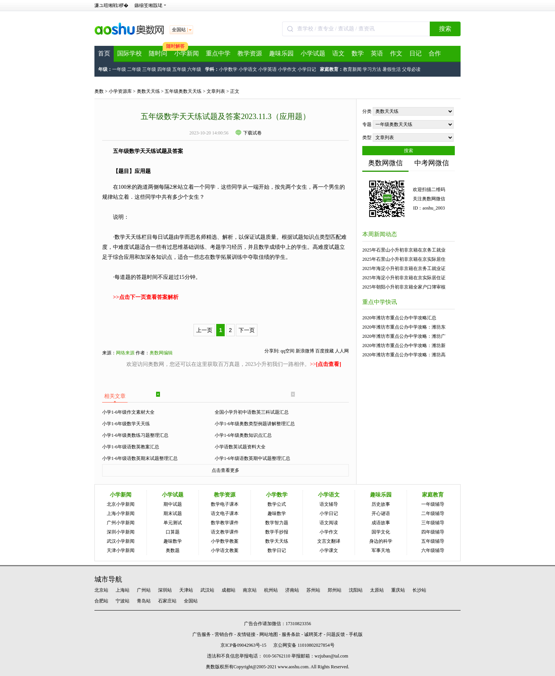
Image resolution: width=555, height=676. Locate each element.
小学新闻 (186, 53)
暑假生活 (391, 69)
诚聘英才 (313, 634)
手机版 (356, 634)
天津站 (186, 590)
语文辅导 (329, 504)
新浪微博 (305, 351)
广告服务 (201, 634)
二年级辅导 (432, 513)
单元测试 (172, 522)
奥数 (99, 91)
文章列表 (216, 91)
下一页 (247, 330)
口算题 (173, 532)
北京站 (101, 590)
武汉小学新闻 (121, 541)
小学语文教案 (225, 550)
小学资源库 (120, 91)
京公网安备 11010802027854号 (304, 645)
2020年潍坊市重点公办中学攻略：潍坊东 (404, 327)
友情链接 (246, 634)
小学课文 (329, 550)
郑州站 (334, 590)
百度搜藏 (324, 351)
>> (325, 364)
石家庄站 (167, 601)
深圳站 (165, 590)
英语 (377, 53)
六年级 (194, 69)
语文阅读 (329, 522)
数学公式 (276, 504)
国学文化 (381, 532)
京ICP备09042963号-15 (243, 645)
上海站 (123, 590)
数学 (358, 53)
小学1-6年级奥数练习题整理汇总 (135, 435)
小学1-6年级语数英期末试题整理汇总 (140, 458)
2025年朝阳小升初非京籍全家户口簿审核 (404, 287)
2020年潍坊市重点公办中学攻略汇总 (399, 317)
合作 (435, 53)
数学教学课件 (225, 522)
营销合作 (224, 634)
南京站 (250, 590)
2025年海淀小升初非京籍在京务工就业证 (404, 268)
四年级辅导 (432, 532)
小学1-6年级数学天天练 (126, 423)
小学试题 (313, 53)
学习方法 (372, 69)
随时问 (158, 53)
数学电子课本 (225, 504)
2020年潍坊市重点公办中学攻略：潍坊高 (404, 354)
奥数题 (173, 550)
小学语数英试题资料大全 (240, 447)
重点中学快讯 (379, 302)
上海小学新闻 (121, 513)
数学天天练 (276, 541)
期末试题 (172, 513)
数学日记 (276, 550)
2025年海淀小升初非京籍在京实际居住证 (404, 277)
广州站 (144, 590)
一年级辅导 (432, 504)
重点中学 (218, 53)
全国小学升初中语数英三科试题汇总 (252, 412)
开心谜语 (381, 513)
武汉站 (207, 590)
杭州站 (271, 590)
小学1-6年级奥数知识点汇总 (243, 435)
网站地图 (268, 634)
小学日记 (307, 69)
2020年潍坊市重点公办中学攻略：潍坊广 (404, 336)
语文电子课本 (225, 513)
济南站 (292, 590)
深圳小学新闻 (121, 532)
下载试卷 (248, 133)
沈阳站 (356, 590)
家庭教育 (433, 495)
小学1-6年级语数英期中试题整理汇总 (252, 458)
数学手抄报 (276, 532)
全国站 (191, 601)
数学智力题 (276, 522)
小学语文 (248, 69)
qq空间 (287, 351)
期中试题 (172, 504)
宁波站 (123, 601)
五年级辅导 (432, 541)
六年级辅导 (432, 550)
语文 (338, 53)
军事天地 (381, 550)
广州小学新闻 (121, 522)
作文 (396, 53)
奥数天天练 (148, 91)
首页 (104, 53)
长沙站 (419, 590)
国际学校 (129, 53)
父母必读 (411, 69)
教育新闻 (352, 69)
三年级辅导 (432, 522)
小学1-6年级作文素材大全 (128, 412)
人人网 (342, 351)
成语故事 (381, 522)
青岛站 (144, 601)
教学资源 (249, 53)
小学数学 (228, 69)
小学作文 (287, 69)
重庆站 (398, 590)
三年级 (149, 69)
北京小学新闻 (121, 504)
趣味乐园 (281, 53)
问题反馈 (335, 634)
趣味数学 (172, 541)
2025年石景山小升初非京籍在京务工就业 (404, 250)
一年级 (119, 69)
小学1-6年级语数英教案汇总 (130, 447)
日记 (415, 53)
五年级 (179, 69)
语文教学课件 (225, 532)
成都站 (228, 590)
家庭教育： (331, 69)
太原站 (377, 590)
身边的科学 (380, 541)
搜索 (445, 28)
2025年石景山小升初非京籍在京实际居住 (404, 259)
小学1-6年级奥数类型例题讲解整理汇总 (255, 423)
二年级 (134, 69)
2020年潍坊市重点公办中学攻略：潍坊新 (404, 345)
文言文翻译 (328, 541)
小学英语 (267, 69)
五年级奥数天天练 (183, 91)
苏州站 (313, 590)
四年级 (164, 69)
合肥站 (101, 601)
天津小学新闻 (121, 550)
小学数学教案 (225, 541)
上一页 (204, 330)
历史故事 (381, 504)
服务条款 (291, 634)
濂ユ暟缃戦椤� (111, 5)
